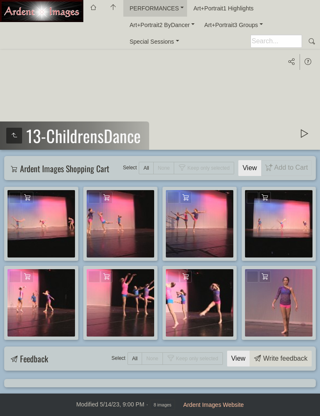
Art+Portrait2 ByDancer (160, 25)
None (164, 168)
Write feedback (284, 358)
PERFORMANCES (154, 8)
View (249, 167)
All (146, 168)
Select (130, 168)
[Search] (276, 41)
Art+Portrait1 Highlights (223, 8)
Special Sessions (152, 41)
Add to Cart (290, 167)
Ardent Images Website (213, 404)
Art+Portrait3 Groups (231, 25)
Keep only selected (208, 168)
